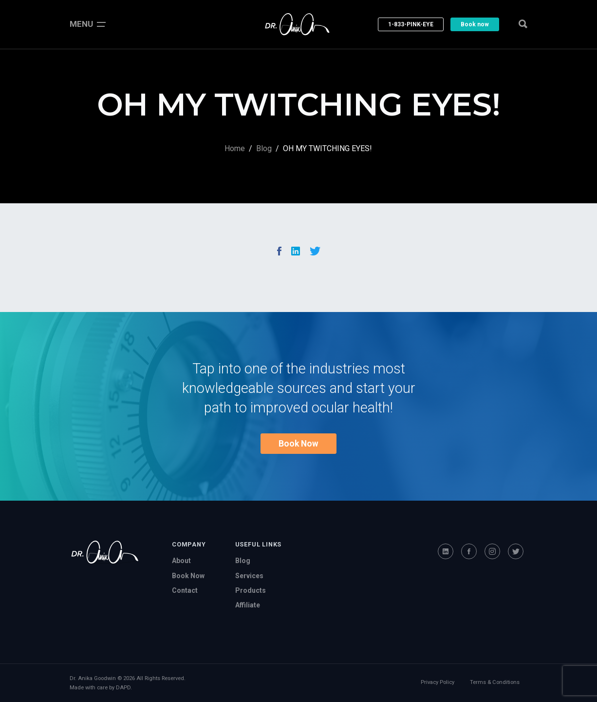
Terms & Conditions (495, 682)
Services (249, 576)
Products (250, 590)
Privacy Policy (437, 682)
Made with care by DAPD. (101, 687)
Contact (185, 590)
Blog (264, 148)
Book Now (298, 443)
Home (234, 148)
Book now (475, 24)
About (181, 561)
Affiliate (247, 605)
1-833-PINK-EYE (410, 24)
